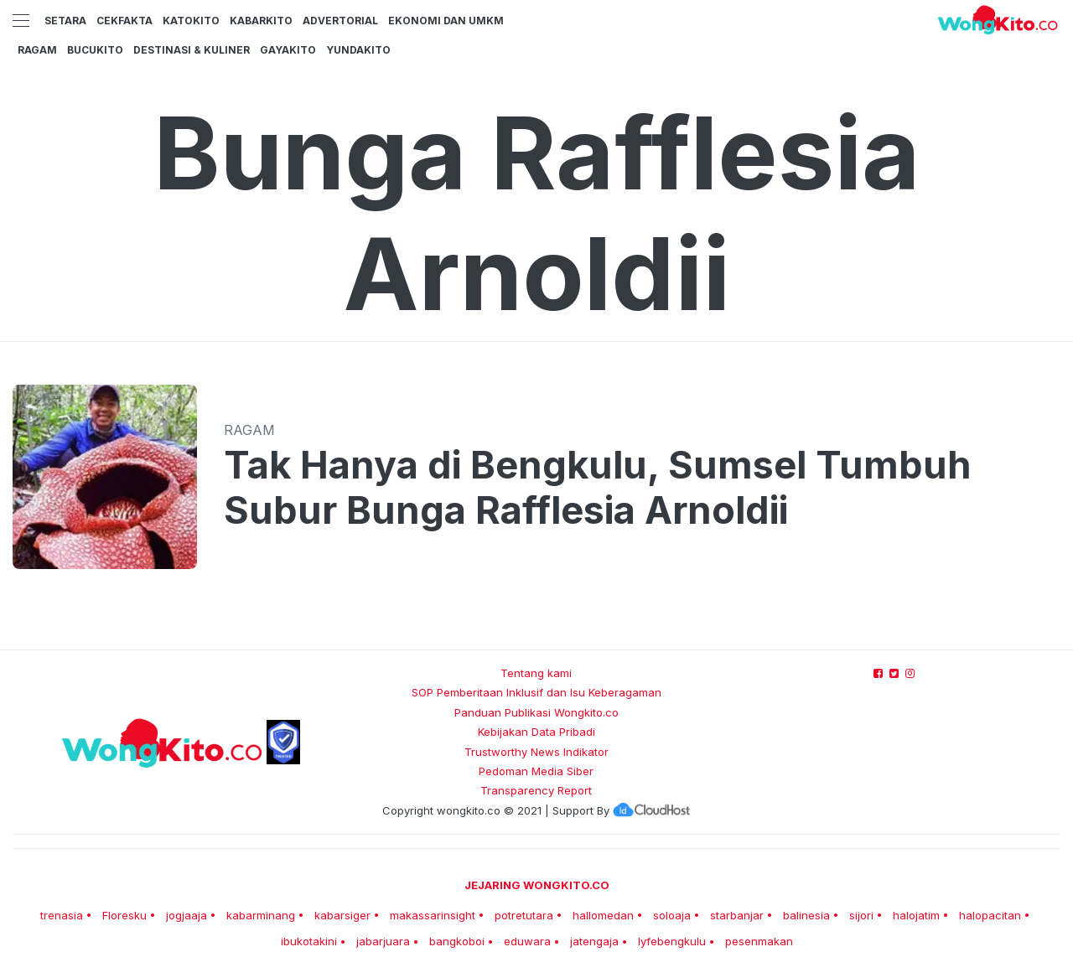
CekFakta (124, 20)
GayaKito (288, 50)
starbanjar (737, 915)
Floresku (124, 915)
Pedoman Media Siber (536, 771)
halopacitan (990, 915)
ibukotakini (309, 941)
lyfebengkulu (672, 941)
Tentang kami (536, 673)
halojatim (916, 915)
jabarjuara (383, 941)
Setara (65, 20)
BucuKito (95, 50)
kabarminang (260, 915)
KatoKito (191, 20)
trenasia (61, 915)
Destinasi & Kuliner (191, 50)
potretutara (524, 915)
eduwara (527, 941)
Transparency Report (536, 790)
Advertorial (340, 20)
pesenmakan (759, 941)
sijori (861, 915)
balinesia (806, 915)
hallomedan (603, 915)
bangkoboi (457, 941)
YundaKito (358, 50)
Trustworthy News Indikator (536, 751)
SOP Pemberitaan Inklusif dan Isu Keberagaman (536, 692)
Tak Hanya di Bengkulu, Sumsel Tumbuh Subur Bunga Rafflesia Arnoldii (598, 487)
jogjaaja (186, 915)
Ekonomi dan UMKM (446, 20)
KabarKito (261, 20)
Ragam (37, 50)
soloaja (672, 915)
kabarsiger (342, 915)
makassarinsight (432, 915)
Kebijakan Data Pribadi (536, 731)
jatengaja (594, 941)
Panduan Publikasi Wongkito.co (536, 712)
